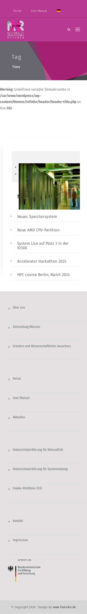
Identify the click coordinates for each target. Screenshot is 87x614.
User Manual (39, 10)
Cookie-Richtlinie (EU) (27, 488)
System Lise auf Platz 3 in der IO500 (43, 245)
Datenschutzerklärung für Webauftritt (38, 450)
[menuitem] (59, 13)
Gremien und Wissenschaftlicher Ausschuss (42, 346)
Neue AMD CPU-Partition (38, 229)
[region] (46, 166)
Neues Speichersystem (37, 216)
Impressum (20, 540)
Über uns (19, 307)
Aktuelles (19, 417)
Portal (17, 10)
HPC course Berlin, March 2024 (43, 274)
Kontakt (18, 521)
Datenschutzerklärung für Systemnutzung (40, 469)
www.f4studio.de (64, 607)
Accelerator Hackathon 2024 (41, 261)
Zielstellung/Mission (26, 327)
